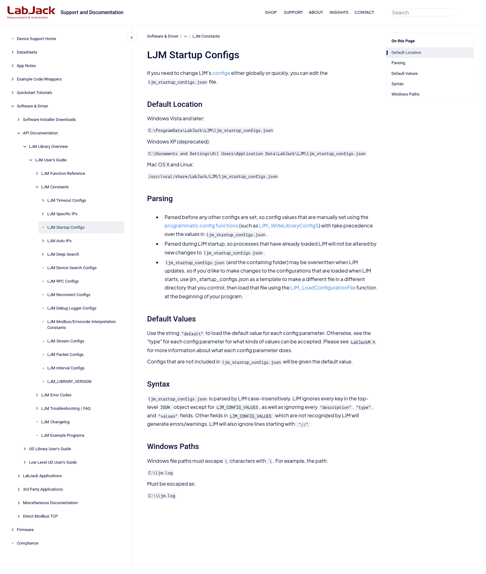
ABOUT (316, 12)
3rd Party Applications (43, 489)
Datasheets (27, 52)
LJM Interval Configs (65, 368)
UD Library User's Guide (50, 448)
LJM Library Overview (48, 146)
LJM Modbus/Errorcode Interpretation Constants (81, 324)
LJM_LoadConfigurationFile (323, 287)
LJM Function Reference (63, 173)
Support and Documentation (91, 12)
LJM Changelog (55, 422)
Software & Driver (32, 106)
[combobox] (423, 12)
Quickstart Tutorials (34, 92)
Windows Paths (405, 94)
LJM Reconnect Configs (68, 294)
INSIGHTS (339, 12)
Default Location (406, 52)
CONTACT (364, 12)
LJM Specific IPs (62, 213)
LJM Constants (55, 187)
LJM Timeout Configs (66, 200)
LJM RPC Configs (63, 281)
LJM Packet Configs (65, 354)
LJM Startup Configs (65, 227)
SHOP (271, 12)
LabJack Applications (42, 475)
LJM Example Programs (62, 435)
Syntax (397, 83)
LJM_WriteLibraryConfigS (289, 225)
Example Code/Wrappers (39, 79)
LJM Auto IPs (59, 240)
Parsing (398, 62)
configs (221, 73)
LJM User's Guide (50, 160)
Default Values (404, 73)
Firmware (25, 529)
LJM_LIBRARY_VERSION (69, 381)
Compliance (27, 543)
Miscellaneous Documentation (50, 502)
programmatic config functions (201, 225)
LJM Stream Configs (65, 341)
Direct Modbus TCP (40, 516)
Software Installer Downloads (49, 119)
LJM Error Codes (56, 395)
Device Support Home (36, 38)
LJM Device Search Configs (72, 267)
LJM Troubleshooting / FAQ (66, 408)
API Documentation (40, 133)
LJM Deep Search (63, 254)
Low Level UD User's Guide (53, 462)
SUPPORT (293, 12)
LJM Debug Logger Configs (71, 308)
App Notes (26, 65)
